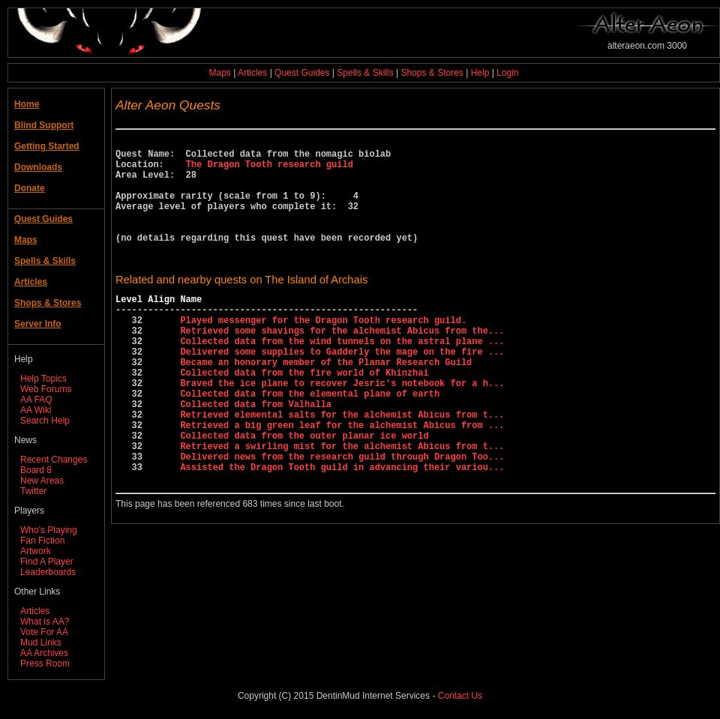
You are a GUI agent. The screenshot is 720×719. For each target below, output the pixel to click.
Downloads (38, 167)
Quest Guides (301, 72)
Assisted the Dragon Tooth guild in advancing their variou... (342, 532)
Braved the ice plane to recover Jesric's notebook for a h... (342, 430)
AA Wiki (35, 410)
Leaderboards (48, 572)
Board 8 (36, 470)
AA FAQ (36, 399)
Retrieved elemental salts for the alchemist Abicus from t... (342, 468)
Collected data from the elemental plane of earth (310, 442)
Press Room (45, 663)
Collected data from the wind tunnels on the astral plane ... (342, 379)
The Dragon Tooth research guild (269, 170)
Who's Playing (48, 530)
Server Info (38, 324)
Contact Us (460, 696)
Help (480, 72)
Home (26, 104)
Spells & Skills (365, 72)
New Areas (42, 480)
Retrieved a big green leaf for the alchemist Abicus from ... (342, 481)
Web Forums (45, 389)
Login (507, 72)
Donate (29, 188)
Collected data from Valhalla (256, 455)
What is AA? (44, 621)
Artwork (35, 551)
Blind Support (44, 125)
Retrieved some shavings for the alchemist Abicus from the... (342, 366)
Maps (220, 72)
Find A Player (47, 561)
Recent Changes (53, 459)
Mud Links (41, 642)
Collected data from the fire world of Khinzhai (304, 417)
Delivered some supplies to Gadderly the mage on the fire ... (342, 391)
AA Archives (44, 653)
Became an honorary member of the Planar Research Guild (326, 404)
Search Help (45, 420)
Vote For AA (44, 632)
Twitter (33, 491)
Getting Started (47, 146)
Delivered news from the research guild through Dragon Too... (342, 519)
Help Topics (43, 378)
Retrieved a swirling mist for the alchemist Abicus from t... (342, 506)
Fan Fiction (42, 540)
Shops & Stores (431, 72)
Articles (252, 72)
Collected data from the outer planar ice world (304, 493)
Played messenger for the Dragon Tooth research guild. (323, 353)
